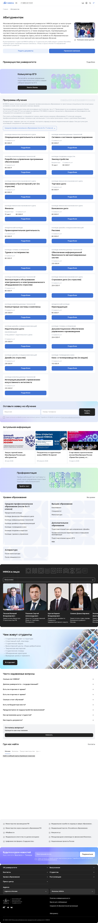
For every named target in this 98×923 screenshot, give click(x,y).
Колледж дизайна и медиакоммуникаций (20, 523)
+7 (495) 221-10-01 (27, 3)
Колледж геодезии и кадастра (16, 530)
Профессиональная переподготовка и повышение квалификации (70, 533)
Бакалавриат (56, 507)
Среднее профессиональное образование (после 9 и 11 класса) (19, 506)
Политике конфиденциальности (70, 417)
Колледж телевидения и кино (15, 527)
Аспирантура (11, 550)
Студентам (54, 872)
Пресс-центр (8, 881)
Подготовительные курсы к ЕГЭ (63, 538)
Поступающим (55, 877)
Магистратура (57, 515)
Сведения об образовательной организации (64, 906)
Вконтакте (18, 855)
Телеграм (28, 855)
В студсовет (10, 662)
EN (16, 3)
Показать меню (94, 3)
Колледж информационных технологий (19, 520)
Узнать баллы (32, 87)
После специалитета (12, 557)
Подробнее (25, 148)
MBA (53, 542)
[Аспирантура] (25, 554)
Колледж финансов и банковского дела (19, 516)
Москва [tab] (7, 751)
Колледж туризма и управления (16, 534)
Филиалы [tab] (15, 751)
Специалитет (57, 511)
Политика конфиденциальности (60, 898)
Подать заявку (87, 412)
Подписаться (87, 854)
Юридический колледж (13, 513)
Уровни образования (11, 877)
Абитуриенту (54, 913)
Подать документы (25, 51)
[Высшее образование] (72, 509)
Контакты (91, 744)
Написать (49, 735)
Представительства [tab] (27, 751)
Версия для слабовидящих (58, 902)
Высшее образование (62, 504)
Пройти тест (24, 486)
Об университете (10, 867)
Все (91, 497)
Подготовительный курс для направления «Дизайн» (71, 529)
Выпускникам (55, 867)
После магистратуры (12, 553)
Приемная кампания (72, 51)
